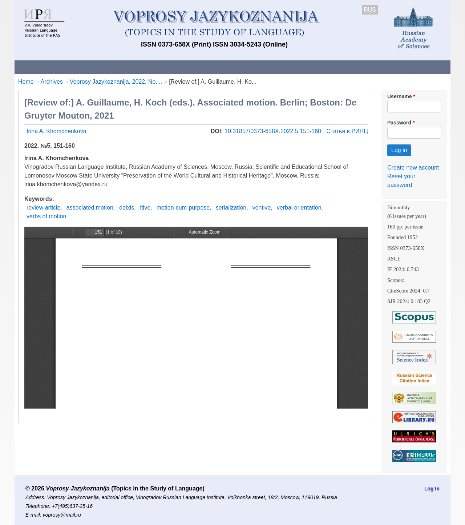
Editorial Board (356, 67)
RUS (370, 10)
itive (145, 207)
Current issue (219, 67)
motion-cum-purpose (183, 207)
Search (399, 67)
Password (399, 123)
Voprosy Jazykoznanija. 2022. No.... (116, 82)
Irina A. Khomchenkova (56, 131)
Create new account (413, 167)
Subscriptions (305, 67)
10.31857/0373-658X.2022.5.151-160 (274, 131)
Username (399, 96)
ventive (261, 207)
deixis (126, 207)
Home (26, 82)
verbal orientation (299, 207)
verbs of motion (46, 216)
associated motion (89, 207)
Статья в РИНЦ (347, 131)
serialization (231, 207)
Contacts (93, 67)
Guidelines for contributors (153, 67)
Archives (262, 67)
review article (43, 207)
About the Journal (44, 67)
